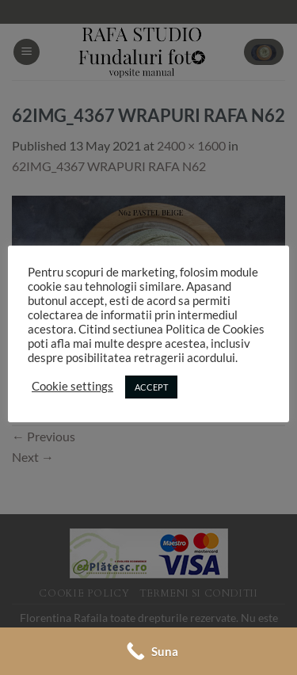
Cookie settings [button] (72, 386)
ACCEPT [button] (151, 387)
